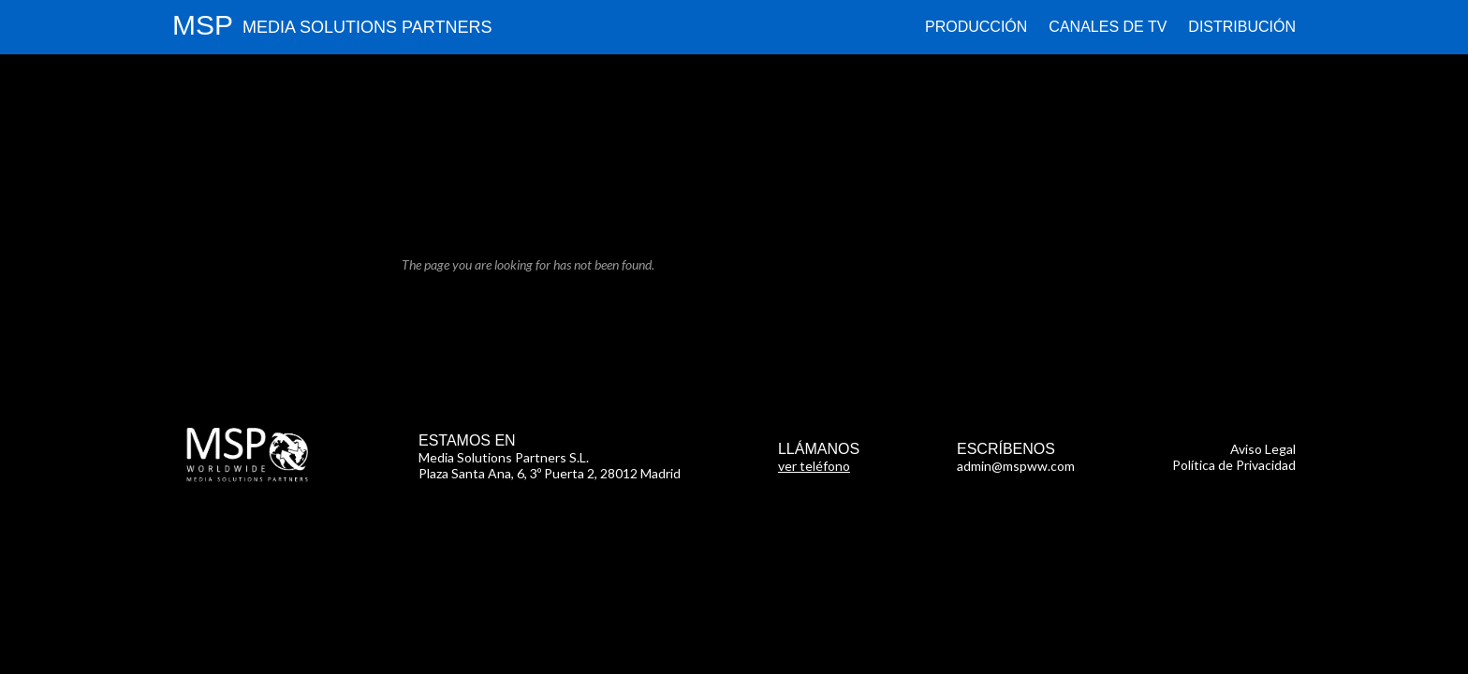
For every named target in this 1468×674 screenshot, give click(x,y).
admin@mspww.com (1016, 466)
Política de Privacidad (1234, 465)
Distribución (1242, 27)
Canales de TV (1108, 27)
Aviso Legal (1263, 449)
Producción (976, 27)
